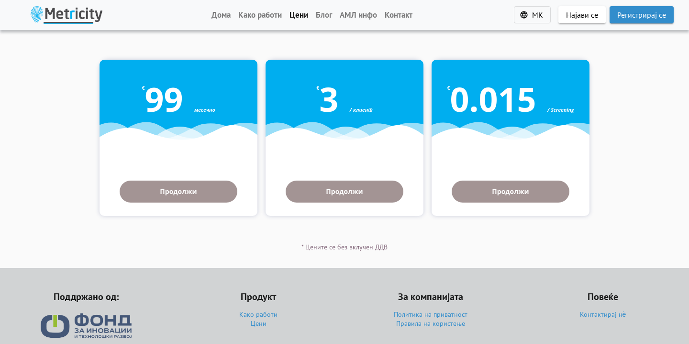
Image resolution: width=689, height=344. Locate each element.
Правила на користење (430, 323)
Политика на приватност (430, 314)
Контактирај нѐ (603, 314)
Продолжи (178, 191)
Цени (259, 323)
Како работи (258, 314)
